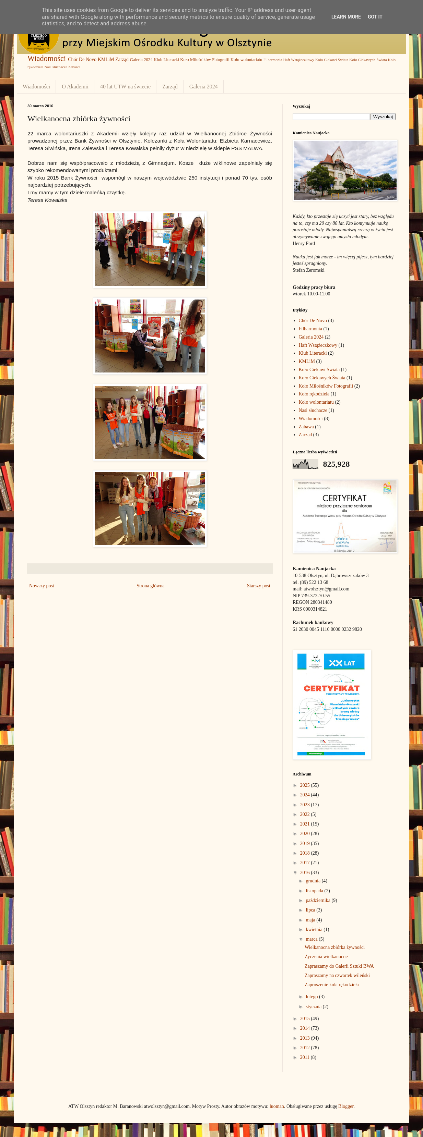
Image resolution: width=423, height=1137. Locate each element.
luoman (277, 1106)
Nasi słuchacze (55, 67)
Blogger (345, 1106)
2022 (305, 814)
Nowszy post (41, 585)
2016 (305, 872)
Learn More (346, 17)
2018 (305, 853)
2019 (305, 843)
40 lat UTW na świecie (125, 86)
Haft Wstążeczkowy (298, 60)
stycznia (314, 1006)
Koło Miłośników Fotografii (204, 59)
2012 (305, 1047)
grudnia (313, 880)
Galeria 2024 (141, 59)
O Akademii (75, 86)
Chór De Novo (82, 59)
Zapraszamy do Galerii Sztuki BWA (339, 966)
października (318, 900)
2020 (305, 833)
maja (311, 919)
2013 (305, 1038)
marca (312, 939)
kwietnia (315, 929)
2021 (305, 824)
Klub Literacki (166, 59)
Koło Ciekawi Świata (331, 60)
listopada (315, 890)
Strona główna (150, 585)
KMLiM (106, 59)
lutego (312, 996)
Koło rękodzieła (314, 393)
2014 (305, 1028)
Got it (375, 17)
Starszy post (258, 585)
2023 (305, 804)
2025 (305, 785)
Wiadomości (46, 58)
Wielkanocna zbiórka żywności (335, 947)
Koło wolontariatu (246, 59)
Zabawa (74, 67)
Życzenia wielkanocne (326, 956)
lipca (311, 910)
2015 (305, 1018)
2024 (305, 794)
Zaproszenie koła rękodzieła (332, 984)
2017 (305, 862)
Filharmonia (272, 60)
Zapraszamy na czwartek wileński (337, 975)
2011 (305, 1057)
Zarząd (122, 59)
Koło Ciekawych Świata (368, 60)
